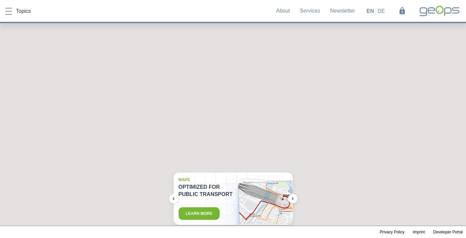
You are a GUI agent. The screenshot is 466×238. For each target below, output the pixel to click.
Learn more (199, 213)
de (381, 11)
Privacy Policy (392, 232)
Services (310, 11)
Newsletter (342, 11)
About (283, 11)
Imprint (419, 232)
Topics (18, 11)
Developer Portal (448, 232)
